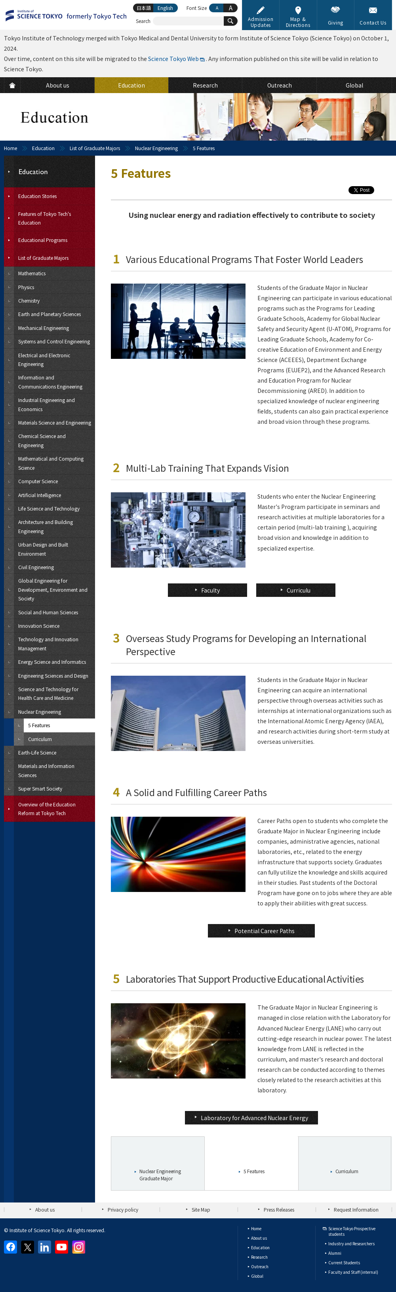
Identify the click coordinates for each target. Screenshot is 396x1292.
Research (259, 1257)
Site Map (201, 1209)
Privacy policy (123, 1209)
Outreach (259, 1266)
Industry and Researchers (351, 1243)
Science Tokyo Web (173, 59)
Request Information (356, 1209)
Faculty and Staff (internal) (353, 1272)
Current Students (344, 1262)
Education (43, 148)
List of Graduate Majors (95, 148)
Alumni (334, 1253)
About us (45, 1209)
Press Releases (279, 1209)
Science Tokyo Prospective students (351, 1231)
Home (10, 148)
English (165, 7)
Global (257, 1276)
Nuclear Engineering (156, 148)
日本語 (144, 7)
